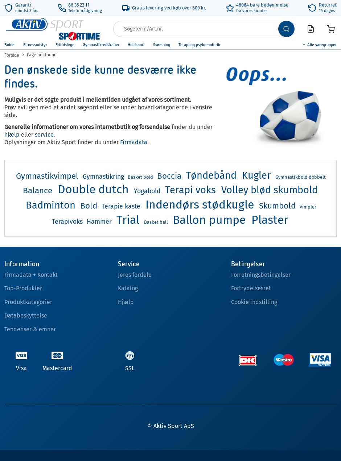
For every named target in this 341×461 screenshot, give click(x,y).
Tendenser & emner (30, 329)
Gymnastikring (103, 177)
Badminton (50, 205)
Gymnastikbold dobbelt (300, 177)
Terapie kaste (121, 206)
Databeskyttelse (25, 315)
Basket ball (156, 222)
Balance (37, 190)
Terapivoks (67, 222)
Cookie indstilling (254, 302)
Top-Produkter (23, 288)
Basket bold (140, 177)
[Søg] (286, 29)
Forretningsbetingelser (261, 274)
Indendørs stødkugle (199, 204)
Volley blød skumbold (269, 190)
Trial (127, 220)
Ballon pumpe (209, 220)
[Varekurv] (330, 29)
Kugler (256, 175)
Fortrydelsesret (251, 288)
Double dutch (93, 189)
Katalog (128, 288)
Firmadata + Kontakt (31, 274)
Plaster (269, 220)
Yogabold (147, 191)
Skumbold (277, 206)
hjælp (12, 134)
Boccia (169, 176)
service (44, 134)
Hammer (99, 222)
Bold (88, 206)
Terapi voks (190, 190)
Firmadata (133, 142)
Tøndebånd (211, 175)
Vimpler (308, 207)
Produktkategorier (28, 302)
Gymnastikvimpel (47, 176)
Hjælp (126, 302)
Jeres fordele (135, 274)
